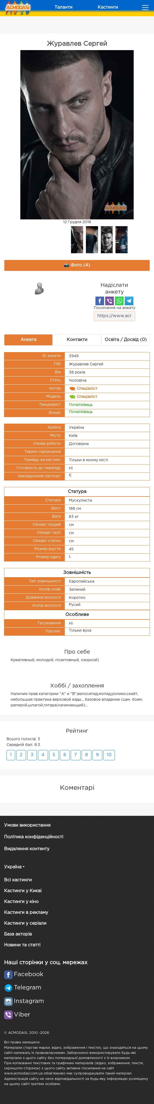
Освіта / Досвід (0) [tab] (126, 340)
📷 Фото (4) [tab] (77, 265)
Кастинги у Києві (22, 891)
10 (109, 755)
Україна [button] (12, 867)
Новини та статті (22, 945)
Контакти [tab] (77, 340)
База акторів (18, 934)
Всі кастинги (18, 880)
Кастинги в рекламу (26, 913)
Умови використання (27, 825)
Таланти (63, 7)
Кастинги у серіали (25, 923)
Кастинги (108, 7)
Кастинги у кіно (21, 902)
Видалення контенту (26, 849)
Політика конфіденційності (33, 837)
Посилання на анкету (114, 313)
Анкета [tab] (28, 340)
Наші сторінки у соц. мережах (45, 962)
